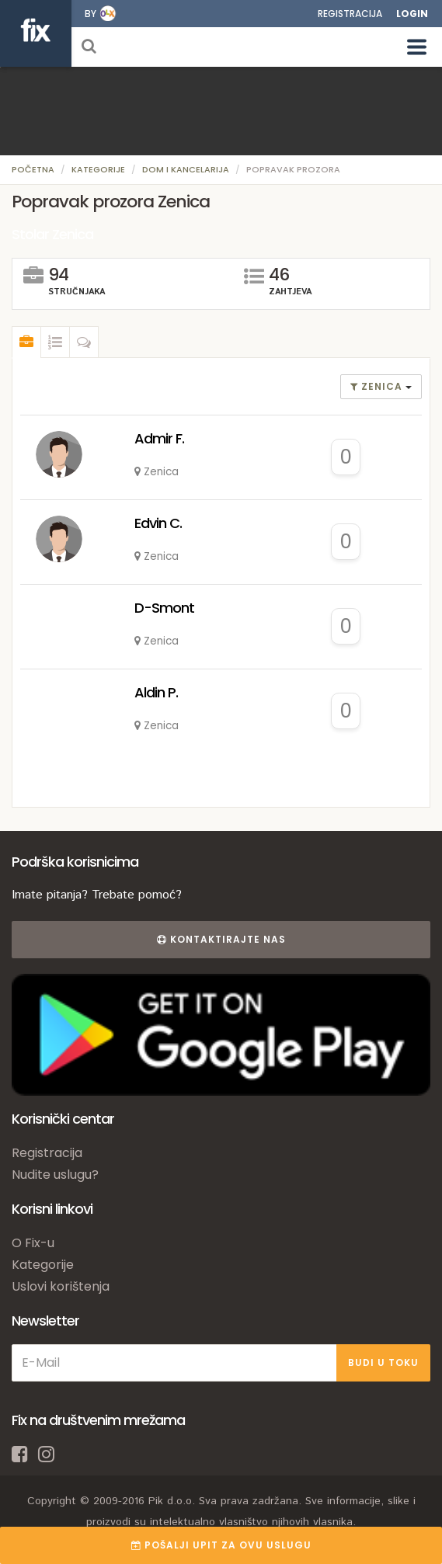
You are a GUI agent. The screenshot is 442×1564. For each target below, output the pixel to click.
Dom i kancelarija (185, 169)
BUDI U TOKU (383, 1362)
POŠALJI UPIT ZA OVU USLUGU (221, 1545)
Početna (33, 169)
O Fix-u (33, 1243)
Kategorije (98, 169)
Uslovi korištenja (61, 1286)
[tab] (26, 342)
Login (412, 13)
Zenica (377, 386)
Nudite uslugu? (55, 1174)
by (90, 13)
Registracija (350, 13)
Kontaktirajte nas (221, 939)
